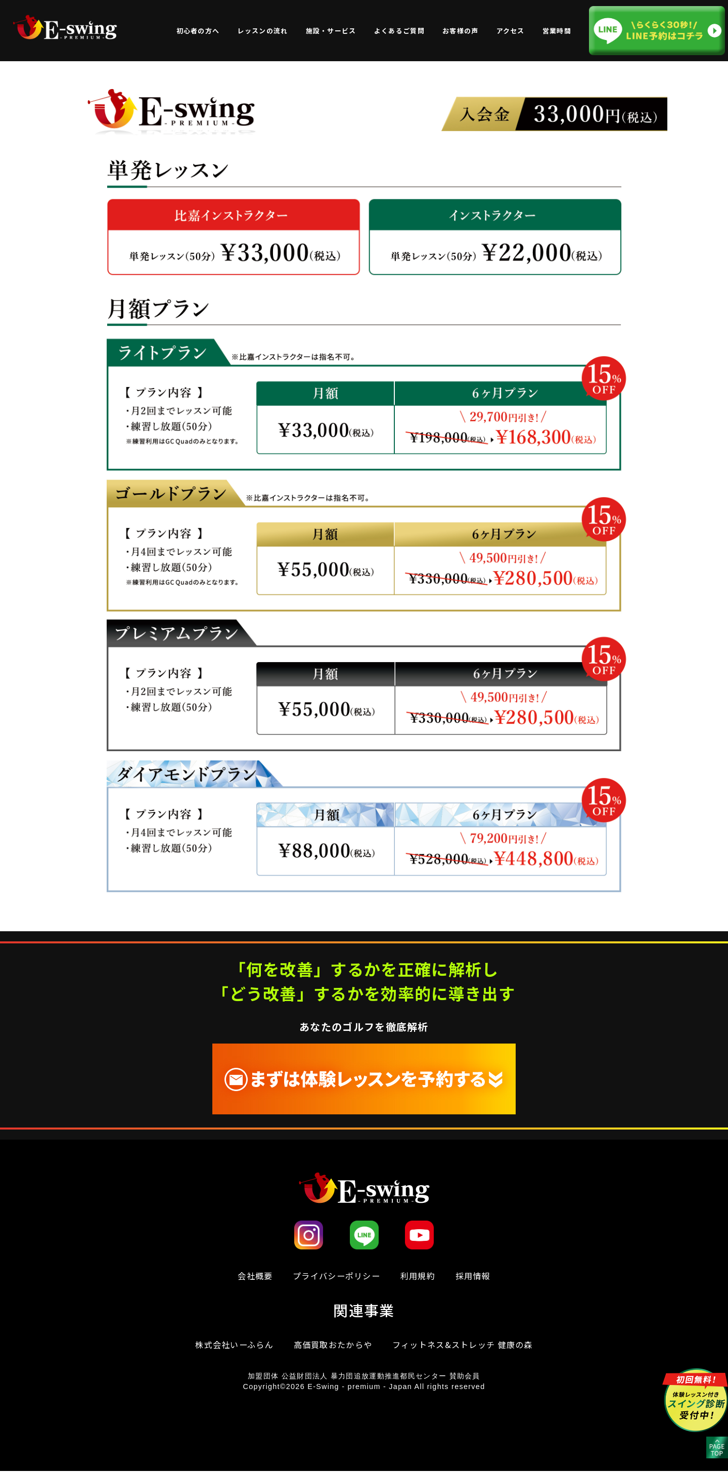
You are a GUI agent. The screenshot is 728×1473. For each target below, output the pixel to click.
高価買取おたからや (331, 1345)
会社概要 (250, 1276)
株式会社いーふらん (228, 1345)
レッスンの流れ (262, 30)
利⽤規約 (420, 1276)
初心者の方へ (198, 30)
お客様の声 (460, 30)
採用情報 (477, 1276)
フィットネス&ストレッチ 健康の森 (467, 1345)
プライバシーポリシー (335, 1276)
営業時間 (556, 30)
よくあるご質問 (399, 30)
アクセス (510, 30)
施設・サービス (331, 30)
